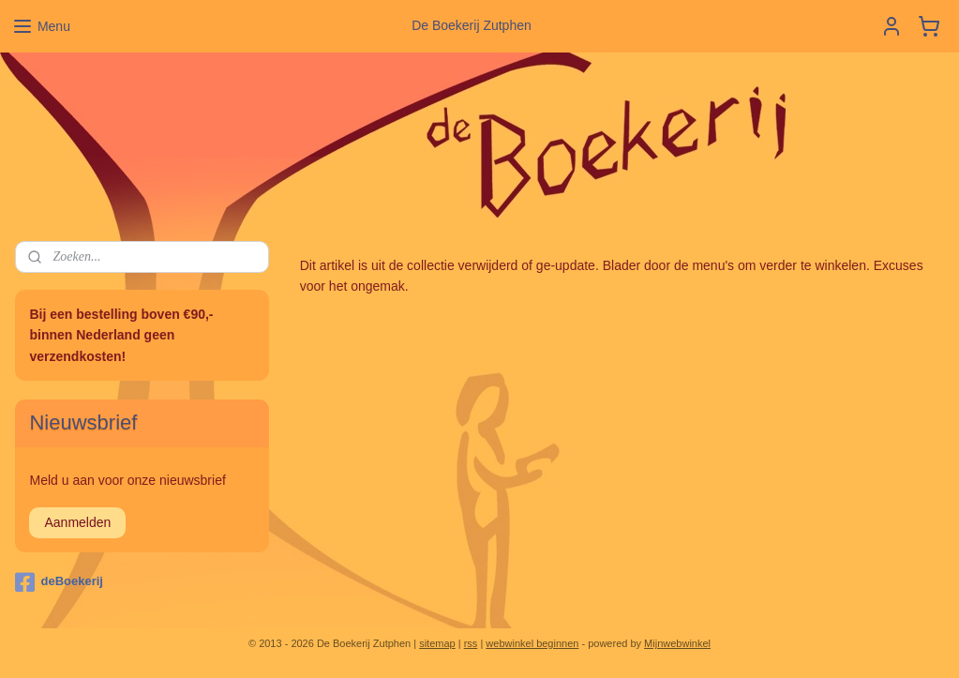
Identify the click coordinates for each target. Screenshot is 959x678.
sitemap (437, 643)
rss (471, 643)
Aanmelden (77, 522)
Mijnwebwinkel (677, 643)
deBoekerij (58, 582)
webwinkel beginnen (532, 643)
